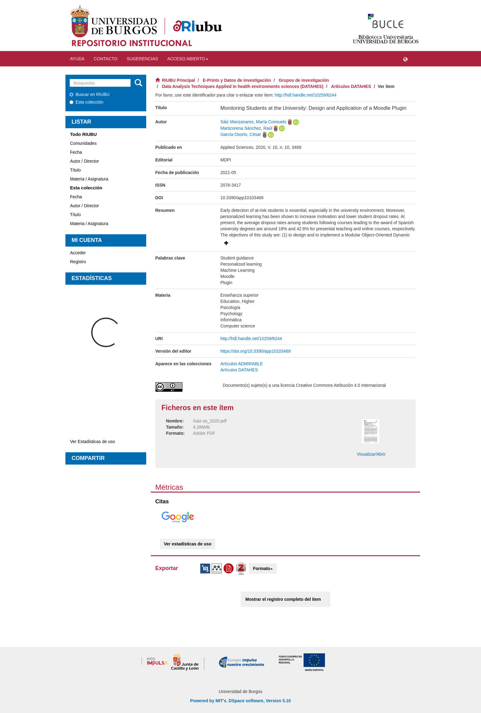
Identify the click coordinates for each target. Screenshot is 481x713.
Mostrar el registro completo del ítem (283, 599)
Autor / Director (84, 161)
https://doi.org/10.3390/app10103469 (255, 351)
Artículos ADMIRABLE (241, 363)
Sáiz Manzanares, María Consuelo (253, 121)
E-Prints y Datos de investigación (237, 80)
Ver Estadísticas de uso (92, 441)
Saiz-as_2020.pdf (210, 420)
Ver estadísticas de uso (188, 543)
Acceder (78, 252)
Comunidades (83, 143)
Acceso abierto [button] (187, 58)
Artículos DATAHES (351, 86)
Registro (78, 261)
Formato (263, 568)
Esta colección (86, 102)
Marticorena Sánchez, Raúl (246, 128)
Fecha (76, 152)
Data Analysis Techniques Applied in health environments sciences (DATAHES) (242, 86)
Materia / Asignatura (89, 178)
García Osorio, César (240, 134)
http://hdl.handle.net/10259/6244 (306, 95)
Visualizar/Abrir (371, 454)
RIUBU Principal (178, 80)
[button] (405, 58)
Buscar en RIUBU (89, 94)
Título (75, 170)
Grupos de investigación (304, 80)
